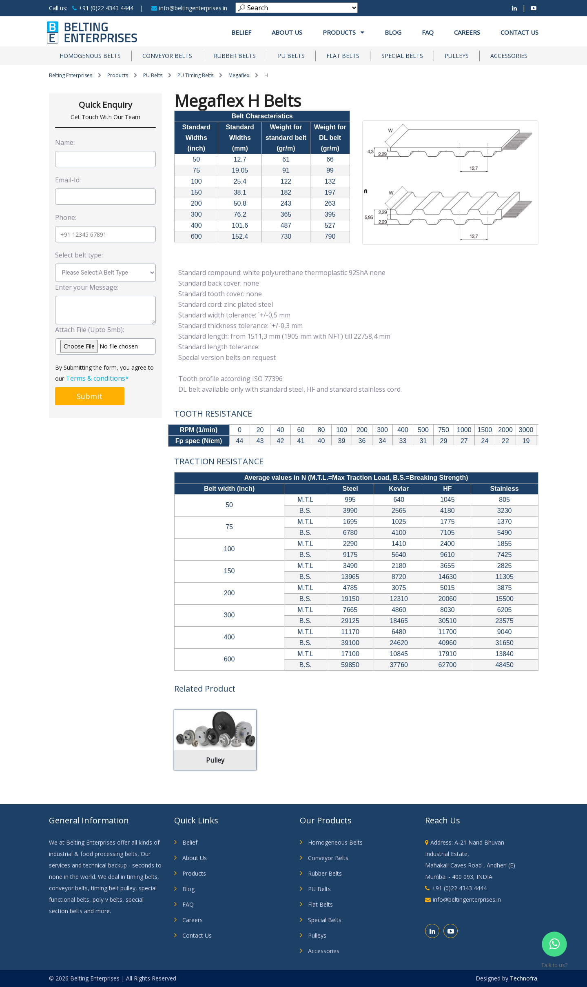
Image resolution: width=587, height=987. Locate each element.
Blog (393, 32)
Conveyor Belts (167, 56)
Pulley (215, 760)
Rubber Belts (235, 56)
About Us (194, 858)
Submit (89, 396)
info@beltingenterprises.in (189, 8)
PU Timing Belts (195, 75)
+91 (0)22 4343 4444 (102, 8)
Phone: (65, 217)
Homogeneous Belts (335, 842)
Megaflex (238, 75)
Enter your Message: (86, 287)
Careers (467, 32)
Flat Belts (342, 56)
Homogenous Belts (90, 56)
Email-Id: (68, 179)
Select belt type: (79, 255)
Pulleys (457, 56)
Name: (65, 142)
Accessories (508, 56)
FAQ (428, 32)
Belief (241, 32)
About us (287, 32)
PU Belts (291, 56)
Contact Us (519, 32)
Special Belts (402, 56)
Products (343, 32)
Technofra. (524, 978)
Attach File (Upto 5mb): (89, 329)
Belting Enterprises (70, 75)
